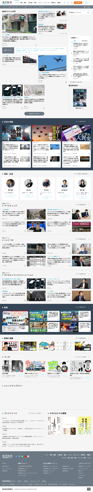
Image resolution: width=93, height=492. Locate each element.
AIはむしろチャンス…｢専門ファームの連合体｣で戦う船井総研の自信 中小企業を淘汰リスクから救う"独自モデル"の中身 (71, 160)
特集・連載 (23, 2)
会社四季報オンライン (23, 468)
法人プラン (81, 473)
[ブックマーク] (36, 45)
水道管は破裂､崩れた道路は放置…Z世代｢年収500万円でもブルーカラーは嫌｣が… (81, 75)
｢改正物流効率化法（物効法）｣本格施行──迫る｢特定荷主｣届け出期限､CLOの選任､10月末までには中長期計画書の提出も (12, 102)
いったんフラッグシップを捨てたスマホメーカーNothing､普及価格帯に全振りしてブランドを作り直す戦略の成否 (13, 224)
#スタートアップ (44, 50)
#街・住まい (28, 52)
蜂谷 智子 (82, 190)
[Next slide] (90, 146)
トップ (17, 2)
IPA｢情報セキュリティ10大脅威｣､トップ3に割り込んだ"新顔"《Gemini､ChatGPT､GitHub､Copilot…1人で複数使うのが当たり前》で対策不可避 (14, 259)
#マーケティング (20, 48)
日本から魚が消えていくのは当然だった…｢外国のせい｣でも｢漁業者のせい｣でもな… (81, 68)
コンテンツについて (83, 468)
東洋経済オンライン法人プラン (50, 466)
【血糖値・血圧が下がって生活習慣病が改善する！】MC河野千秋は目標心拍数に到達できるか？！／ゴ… (53, 315)
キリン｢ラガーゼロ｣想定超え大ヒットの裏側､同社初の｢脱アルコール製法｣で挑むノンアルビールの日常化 (46, 16)
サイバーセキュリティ (7, 468)
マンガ (40, 2)
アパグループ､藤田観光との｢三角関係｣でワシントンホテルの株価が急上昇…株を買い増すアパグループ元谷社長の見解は (19, 39)
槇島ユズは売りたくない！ (32, 373)
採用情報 (26, 481)
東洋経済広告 (66, 466)
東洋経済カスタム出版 (68, 468)
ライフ (30, 6)
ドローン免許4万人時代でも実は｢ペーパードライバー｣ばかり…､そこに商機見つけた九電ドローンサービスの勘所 (52, 76)
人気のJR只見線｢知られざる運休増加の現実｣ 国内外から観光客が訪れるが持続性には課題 (34, 101)
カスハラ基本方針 (63, 484)
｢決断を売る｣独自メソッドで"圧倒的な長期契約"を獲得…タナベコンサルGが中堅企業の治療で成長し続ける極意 (71, 148)
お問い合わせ (72, 484)
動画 (35, 2)
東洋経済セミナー (47, 473)
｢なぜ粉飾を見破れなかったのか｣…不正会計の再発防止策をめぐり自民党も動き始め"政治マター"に (10, 147)
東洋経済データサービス (49, 470)
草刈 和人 (46, 190)
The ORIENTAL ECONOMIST (25, 466)
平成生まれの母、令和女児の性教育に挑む (80, 374)
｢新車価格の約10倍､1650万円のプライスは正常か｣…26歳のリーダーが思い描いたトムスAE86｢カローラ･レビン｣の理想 (47, 29)
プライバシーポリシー (22, 484)
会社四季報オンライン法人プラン (51, 468)
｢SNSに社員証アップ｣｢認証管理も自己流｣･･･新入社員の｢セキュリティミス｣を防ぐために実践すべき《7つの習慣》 (58, 246)
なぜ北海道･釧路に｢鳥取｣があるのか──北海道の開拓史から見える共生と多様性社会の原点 (11, 59)
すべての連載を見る (81, 338)
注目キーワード (7, 50)
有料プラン (81, 470)
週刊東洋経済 (73, 85)
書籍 (58, 2)
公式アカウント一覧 (34, 481)
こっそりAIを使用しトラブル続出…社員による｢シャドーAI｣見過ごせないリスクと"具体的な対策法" (13, 246)
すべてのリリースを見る (35, 413)
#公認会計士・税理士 (21, 50)
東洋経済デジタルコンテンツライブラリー (28, 473)
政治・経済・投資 (13, 6)
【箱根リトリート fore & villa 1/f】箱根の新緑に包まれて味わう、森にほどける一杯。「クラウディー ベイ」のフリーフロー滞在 (22, 445)
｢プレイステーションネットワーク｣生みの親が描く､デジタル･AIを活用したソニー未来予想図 (58, 283)
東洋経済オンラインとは (75, 12)
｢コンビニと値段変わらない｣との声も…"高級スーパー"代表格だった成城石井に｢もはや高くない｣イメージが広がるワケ (59, 224)
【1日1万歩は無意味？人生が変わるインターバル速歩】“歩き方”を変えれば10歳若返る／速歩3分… (84, 315)
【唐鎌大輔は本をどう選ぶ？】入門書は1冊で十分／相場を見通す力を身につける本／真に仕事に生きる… (53, 326)
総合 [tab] (75, 40)
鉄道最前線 (4, 470)
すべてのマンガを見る (80, 357)
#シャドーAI (28, 48)
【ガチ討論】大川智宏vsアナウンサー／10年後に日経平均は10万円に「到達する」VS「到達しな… (84, 326)
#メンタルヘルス (20, 52)
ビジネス (5, 6)
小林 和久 (28, 190)
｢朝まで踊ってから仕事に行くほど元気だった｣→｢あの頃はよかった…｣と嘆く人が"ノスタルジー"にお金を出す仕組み (13, 213)
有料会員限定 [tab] (84, 40)
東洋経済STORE (22, 470)
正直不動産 (5, 373)
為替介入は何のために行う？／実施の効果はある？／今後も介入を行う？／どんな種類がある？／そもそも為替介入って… (14, 328)
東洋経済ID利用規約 (53, 484)
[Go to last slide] (2, 146)
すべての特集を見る (81, 121)
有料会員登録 (78, 2)
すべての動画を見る (81, 307)
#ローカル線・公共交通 (57, 48)
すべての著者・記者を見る (80, 173)
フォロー (10, 195)
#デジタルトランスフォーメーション (41, 48)
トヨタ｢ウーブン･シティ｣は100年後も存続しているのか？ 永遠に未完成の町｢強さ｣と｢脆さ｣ (13, 295)
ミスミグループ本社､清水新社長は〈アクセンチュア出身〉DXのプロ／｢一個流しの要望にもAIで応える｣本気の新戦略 (59, 295)
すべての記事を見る (81, 204)
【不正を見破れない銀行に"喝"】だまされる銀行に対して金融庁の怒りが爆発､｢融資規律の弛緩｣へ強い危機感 (11, 159)
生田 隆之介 (64, 190)
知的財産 (30, 484)
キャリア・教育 (23, 6)
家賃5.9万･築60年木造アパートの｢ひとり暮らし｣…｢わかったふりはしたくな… (81, 53)
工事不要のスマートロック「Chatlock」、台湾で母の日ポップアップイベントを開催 (22, 429)
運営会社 (19, 481)
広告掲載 (44, 481)
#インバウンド (53, 50)
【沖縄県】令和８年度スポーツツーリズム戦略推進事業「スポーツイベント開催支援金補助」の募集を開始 (22, 437)
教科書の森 (65, 470)
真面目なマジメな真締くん (54, 373)
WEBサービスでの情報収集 (8, 484)
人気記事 (30, 2)
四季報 (53, 2)
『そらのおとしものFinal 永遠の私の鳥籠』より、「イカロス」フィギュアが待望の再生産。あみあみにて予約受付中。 (22, 421)
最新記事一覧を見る (34, 113)
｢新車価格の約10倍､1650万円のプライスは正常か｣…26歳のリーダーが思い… (80, 45)
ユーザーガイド (82, 475)
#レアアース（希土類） (33, 50)
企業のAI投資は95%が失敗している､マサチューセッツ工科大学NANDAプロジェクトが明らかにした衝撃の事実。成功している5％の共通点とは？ (59, 261)
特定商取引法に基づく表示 (40, 484)
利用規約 (80, 477)
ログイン (87, 2)
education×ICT (5, 466)
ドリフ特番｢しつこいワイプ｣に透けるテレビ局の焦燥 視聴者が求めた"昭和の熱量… (81, 60)
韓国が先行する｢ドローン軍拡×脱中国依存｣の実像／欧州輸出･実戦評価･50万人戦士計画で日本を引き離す (40, 159)
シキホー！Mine (22, 475)
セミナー (45, 2)
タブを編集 (87, 6)
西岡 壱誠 (10, 190)
